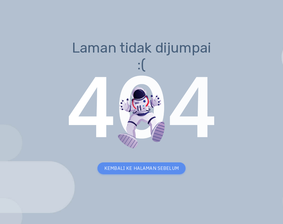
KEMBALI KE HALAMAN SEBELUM (141, 168)
